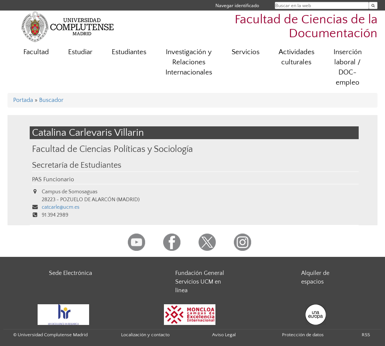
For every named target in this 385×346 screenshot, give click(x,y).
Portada (23, 100)
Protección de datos (303, 334)
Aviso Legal (224, 334)
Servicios (245, 52)
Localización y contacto (145, 334)
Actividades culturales (296, 57)
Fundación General (199, 273)
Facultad (36, 52)
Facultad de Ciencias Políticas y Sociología (112, 149)
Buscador (51, 100)
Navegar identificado (237, 5)
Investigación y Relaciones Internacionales (188, 62)
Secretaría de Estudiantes (76, 165)
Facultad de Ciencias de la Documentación (306, 27)
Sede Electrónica (70, 273)
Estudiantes (129, 52)
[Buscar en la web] (373, 5)
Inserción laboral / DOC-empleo (347, 67)
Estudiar (80, 52)
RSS (366, 334)
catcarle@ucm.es (60, 207)
